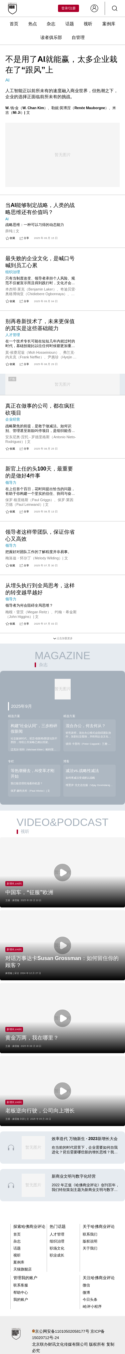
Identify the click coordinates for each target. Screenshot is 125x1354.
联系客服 (20, 1285)
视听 (88, 23)
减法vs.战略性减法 (82, 770)
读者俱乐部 (51, 37)
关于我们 (90, 1248)
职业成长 (57, 1255)
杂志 (51, 23)
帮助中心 (20, 1292)
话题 (69, 23)
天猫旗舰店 (22, 1269)
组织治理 (57, 1241)
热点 (32, 23)
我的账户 (20, 1299)
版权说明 (90, 1241)
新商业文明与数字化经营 (74, 1176)
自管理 (78, 37)
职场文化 (57, 1248)
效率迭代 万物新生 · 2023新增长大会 (84, 1138)
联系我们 (90, 1234)
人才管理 (57, 1234)
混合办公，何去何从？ (86, 725)
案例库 (108, 23)
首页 (14, 23)
